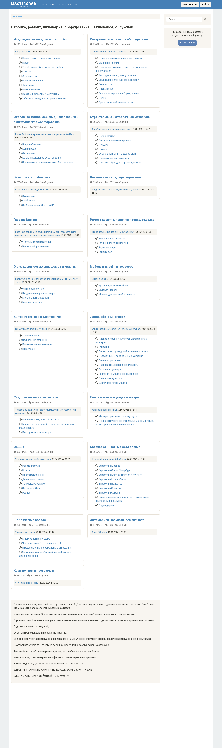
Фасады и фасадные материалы (40, 94)
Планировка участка (110, 378)
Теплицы (104, 346)
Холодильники (30, 335)
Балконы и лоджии (33, 80)
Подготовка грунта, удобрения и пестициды (124, 351)
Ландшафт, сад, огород (108, 317)
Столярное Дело (31, 488)
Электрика (28, 196)
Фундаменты (29, 76)
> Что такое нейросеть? (27, 583)
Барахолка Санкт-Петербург (115, 470)
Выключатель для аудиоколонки (32, 189)
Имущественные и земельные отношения (46, 547)
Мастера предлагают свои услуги (118, 416)
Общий (19, 447)
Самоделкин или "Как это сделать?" (119, 79)
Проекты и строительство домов (41, 58)
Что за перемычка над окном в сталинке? (113, 232)
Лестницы (28, 85)
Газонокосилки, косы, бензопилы (41, 419)
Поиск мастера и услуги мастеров (115, 397)
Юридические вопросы (31, 520)
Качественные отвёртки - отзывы (109, 51)
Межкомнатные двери (35, 297)
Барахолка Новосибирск (113, 479)
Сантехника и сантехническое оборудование (47, 162)
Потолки (103, 144)
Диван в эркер (99, 279)
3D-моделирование (33, 483)
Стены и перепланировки (113, 243)
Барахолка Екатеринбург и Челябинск (120, 474)
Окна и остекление (33, 288)
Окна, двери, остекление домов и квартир (45, 266)
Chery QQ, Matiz (99, 532)
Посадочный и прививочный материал (121, 355)
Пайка (102, 97)
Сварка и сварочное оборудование (119, 93)
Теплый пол (105, 251)
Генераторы (105, 84)
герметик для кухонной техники (31, 329)
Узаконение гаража (25, 532)
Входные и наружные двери (38, 293)
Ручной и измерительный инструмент (120, 58)
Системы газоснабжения (36, 241)
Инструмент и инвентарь (36, 432)
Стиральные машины (34, 340)
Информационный (33, 474)
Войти (205, 4)
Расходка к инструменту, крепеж (118, 75)
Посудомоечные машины (37, 344)
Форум (43, 4)
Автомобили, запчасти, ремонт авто (117, 520)
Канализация (29, 148)
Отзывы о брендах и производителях (120, 162)
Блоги (53, 4)
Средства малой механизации (116, 102)
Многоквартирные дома (36, 538)
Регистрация (190, 4)
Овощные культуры (110, 369)
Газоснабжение (25, 220)
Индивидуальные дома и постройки (41, 39)
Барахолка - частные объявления (115, 447)
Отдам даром (106, 505)
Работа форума (31, 465)
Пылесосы (28, 349)
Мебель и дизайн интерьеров (112, 266)
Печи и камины (31, 89)
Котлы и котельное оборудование (42, 157)
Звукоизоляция (107, 247)
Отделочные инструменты (114, 158)
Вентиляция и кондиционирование (115, 177)
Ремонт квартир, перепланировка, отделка (122, 220)
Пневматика (106, 88)
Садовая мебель (108, 289)
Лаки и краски (107, 135)
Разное (26, 492)
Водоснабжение (31, 144)
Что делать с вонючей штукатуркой (33, 459)
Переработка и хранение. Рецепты (119, 364)
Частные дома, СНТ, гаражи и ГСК (41, 543)
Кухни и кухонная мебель (113, 285)
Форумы (18, 16)
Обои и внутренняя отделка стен (117, 153)
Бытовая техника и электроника (38, 317)
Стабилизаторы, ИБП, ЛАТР (38, 205)
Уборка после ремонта (112, 238)
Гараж (25, 62)
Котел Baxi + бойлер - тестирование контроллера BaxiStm (44, 134)
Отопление (28, 153)
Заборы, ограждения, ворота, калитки (44, 98)
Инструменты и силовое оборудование (119, 39)
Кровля (26, 71)
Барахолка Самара (109, 492)
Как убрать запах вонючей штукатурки (111, 129)
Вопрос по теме (23, 51)
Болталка (27, 470)
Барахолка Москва (109, 465)
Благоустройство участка (113, 382)
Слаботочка (28, 200)
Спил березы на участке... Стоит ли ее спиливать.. (117, 329)
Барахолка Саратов (110, 488)
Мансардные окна (32, 302)
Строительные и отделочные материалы (120, 117)
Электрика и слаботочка (32, 177)
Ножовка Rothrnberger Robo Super (109, 459)
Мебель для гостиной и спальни (117, 294)
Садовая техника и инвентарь (36, 397)
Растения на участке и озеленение (118, 373)
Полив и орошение (110, 360)
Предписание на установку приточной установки (116, 189)
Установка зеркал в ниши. (105, 410)
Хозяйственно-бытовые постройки (42, 67)
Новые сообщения (68, 4)
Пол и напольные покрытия (115, 140)
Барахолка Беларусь (110, 483)
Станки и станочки (109, 62)
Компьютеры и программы (34, 570)
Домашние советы (33, 479)
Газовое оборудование (35, 246)
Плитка (103, 149)
